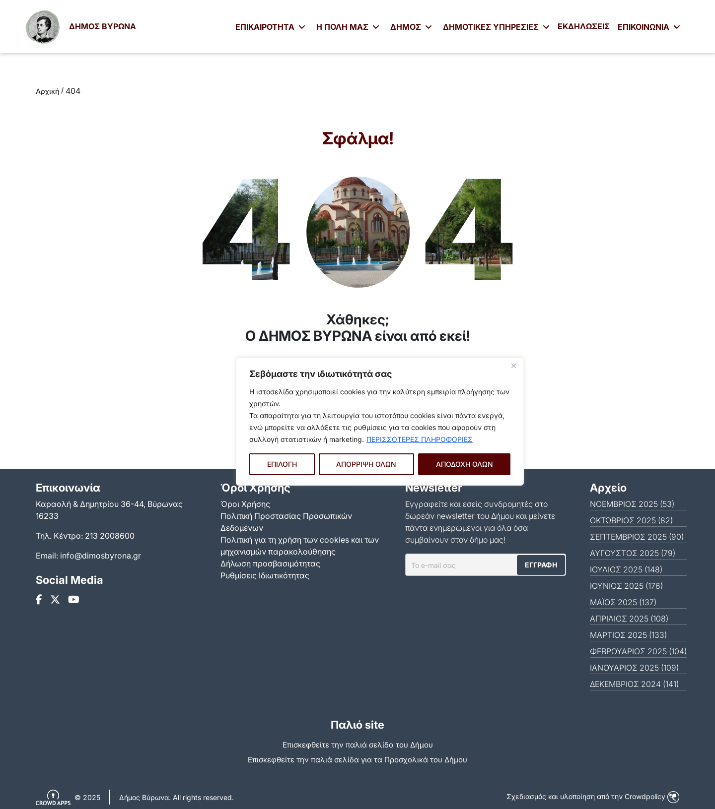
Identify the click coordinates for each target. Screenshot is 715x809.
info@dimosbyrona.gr (100, 555)
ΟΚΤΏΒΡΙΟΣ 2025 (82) (631, 520)
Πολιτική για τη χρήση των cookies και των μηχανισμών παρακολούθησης (299, 546)
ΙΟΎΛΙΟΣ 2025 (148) (626, 569)
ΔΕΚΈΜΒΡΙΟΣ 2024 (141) (634, 684)
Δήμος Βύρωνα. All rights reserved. (176, 797)
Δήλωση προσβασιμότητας (270, 563)
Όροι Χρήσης (245, 504)
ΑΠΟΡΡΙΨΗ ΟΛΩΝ (366, 464)
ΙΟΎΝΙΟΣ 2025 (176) (626, 586)
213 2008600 (110, 536)
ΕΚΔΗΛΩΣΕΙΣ (584, 26)
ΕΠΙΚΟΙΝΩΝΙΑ (649, 27)
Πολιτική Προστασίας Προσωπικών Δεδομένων (286, 522)
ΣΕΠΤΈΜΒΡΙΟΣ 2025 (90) (637, 537)
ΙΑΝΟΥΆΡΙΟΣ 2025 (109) (634, 668)
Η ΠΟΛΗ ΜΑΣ (347, 27)
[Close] (513, 366)
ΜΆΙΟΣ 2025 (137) (623, 602)
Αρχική (47, 91)
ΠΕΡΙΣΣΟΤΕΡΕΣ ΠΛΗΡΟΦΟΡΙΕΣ (419, 439)
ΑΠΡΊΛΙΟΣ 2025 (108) (629, 618)
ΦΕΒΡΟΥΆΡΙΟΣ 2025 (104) (638, 651)
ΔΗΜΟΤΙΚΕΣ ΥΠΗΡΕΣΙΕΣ (496, 27)
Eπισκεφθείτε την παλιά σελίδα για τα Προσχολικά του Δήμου (357, 759)
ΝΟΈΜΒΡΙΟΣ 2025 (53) (632, 504)
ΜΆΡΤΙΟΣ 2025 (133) (628, 635)
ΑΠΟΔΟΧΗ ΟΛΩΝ (464, 464)
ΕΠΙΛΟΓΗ (282, 464)
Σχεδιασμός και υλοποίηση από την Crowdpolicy (592, 796)
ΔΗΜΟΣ (411, 27)
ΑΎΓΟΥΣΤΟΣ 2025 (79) (632, 553)
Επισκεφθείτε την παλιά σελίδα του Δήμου (358, 744)
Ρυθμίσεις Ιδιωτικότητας (264, 575)
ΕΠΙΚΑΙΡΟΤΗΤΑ (270, 27)
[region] (380, 422)
